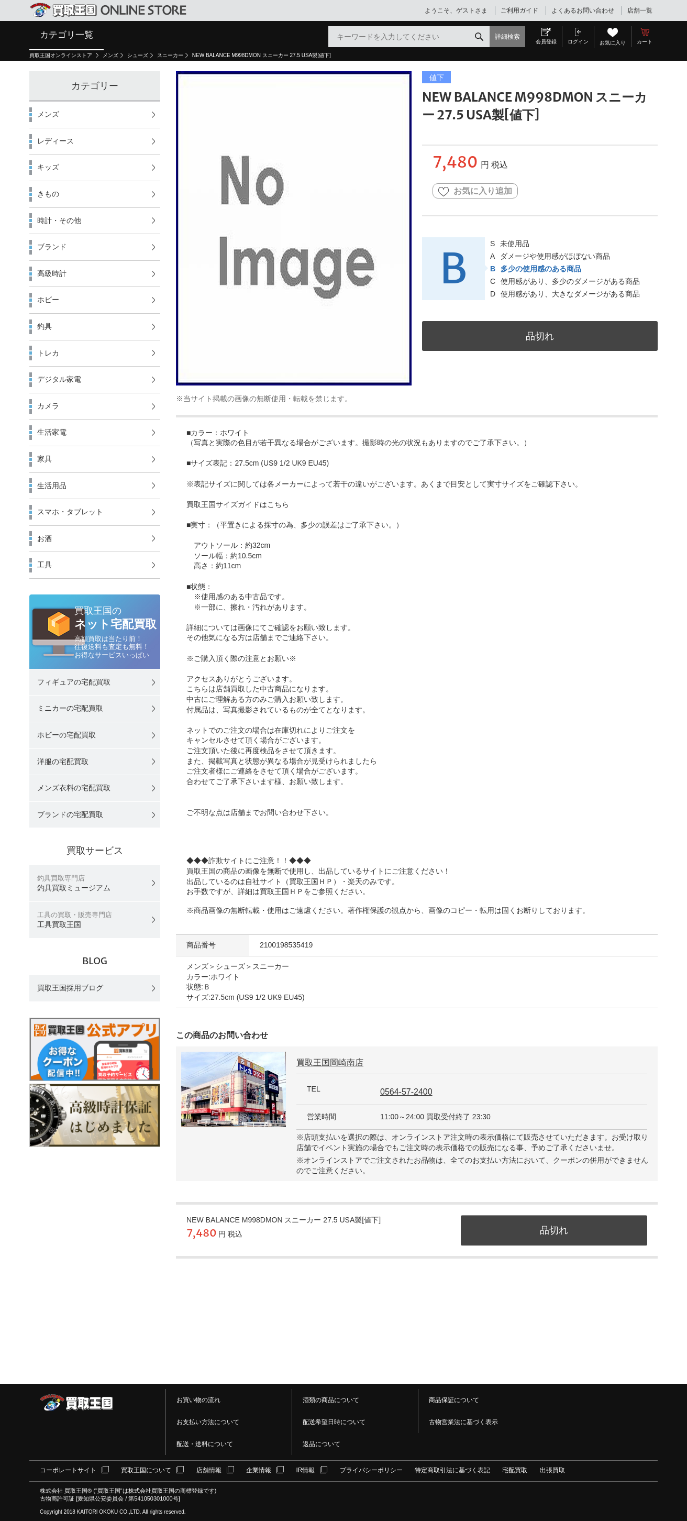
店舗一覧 (639, 10)
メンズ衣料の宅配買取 (73, 788)
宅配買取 (514, 1470)
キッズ (48, 167)
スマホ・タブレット (70, 512)
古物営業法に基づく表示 (463, 1422)
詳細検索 (507, 36)
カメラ (48, 406)
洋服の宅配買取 (62, 761)
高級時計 (52, 273)
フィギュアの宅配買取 (73, 682)
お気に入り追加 (475, 191)
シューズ (137, 55)
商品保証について (454, 1400)
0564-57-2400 (406, 1091)
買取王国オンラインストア (61, 55)
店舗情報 (208, 1470)
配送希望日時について (334, 1422)
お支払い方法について (207, 1422)
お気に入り (613, 43)
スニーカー (170, 55)
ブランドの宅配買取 (70, 814)
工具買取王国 (74, 920)
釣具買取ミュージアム (73, 883)
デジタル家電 (59, 379)
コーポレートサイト (68, 1470)
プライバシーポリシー (371, 1470)
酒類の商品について (331, 1400)
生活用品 (52, 485)
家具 (44, 459)
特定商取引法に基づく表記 (452, 1470)
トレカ (48, 353)
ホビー (48, 299)
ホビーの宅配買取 (66, 735)
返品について (321, 1444)
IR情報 (305, 1470)
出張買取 (552, 1470)
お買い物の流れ (198, 1400)
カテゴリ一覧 (66, 34)
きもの (48, 194)
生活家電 (52, 432)
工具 (44, 564)
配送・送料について (204, 1444)
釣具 (44, 326)
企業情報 (258, 1470)
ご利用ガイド (519, 10)
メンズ (110, 55)
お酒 (44, 538)
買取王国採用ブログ (70, 988)
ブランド (52, 247)
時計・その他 (59, 220)
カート (644, 42)
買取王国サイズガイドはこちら (237, 504)
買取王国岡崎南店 (329, 1062)
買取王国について (146, 1470)
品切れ (540, 336)
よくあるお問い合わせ (582, 10)
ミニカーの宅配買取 (70, 708)
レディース (55, 141)
